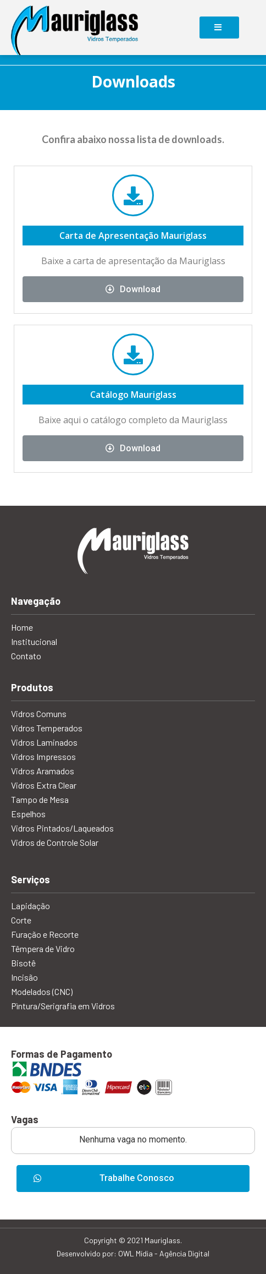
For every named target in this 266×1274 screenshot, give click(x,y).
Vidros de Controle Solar (54, 842)
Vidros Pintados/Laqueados (62, 828)
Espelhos (28, 813)
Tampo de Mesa (40, 799)
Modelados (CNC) (42, 991)
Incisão (24, 977)
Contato (26, 655)
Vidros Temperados (46, 728)
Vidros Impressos (43, 756)
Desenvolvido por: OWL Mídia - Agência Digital (133, 1253)
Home (22, 627)
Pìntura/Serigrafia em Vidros (63, 1005)
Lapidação (30, 905)
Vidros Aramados (42, 771)
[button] (133, 1178)
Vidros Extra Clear (43, 785)
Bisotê (23, 963)
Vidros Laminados (44, 742)
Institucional (34, 641)
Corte (21, 920)
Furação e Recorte (45, 934)
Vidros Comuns (38, 713)
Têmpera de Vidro (43, 948)
